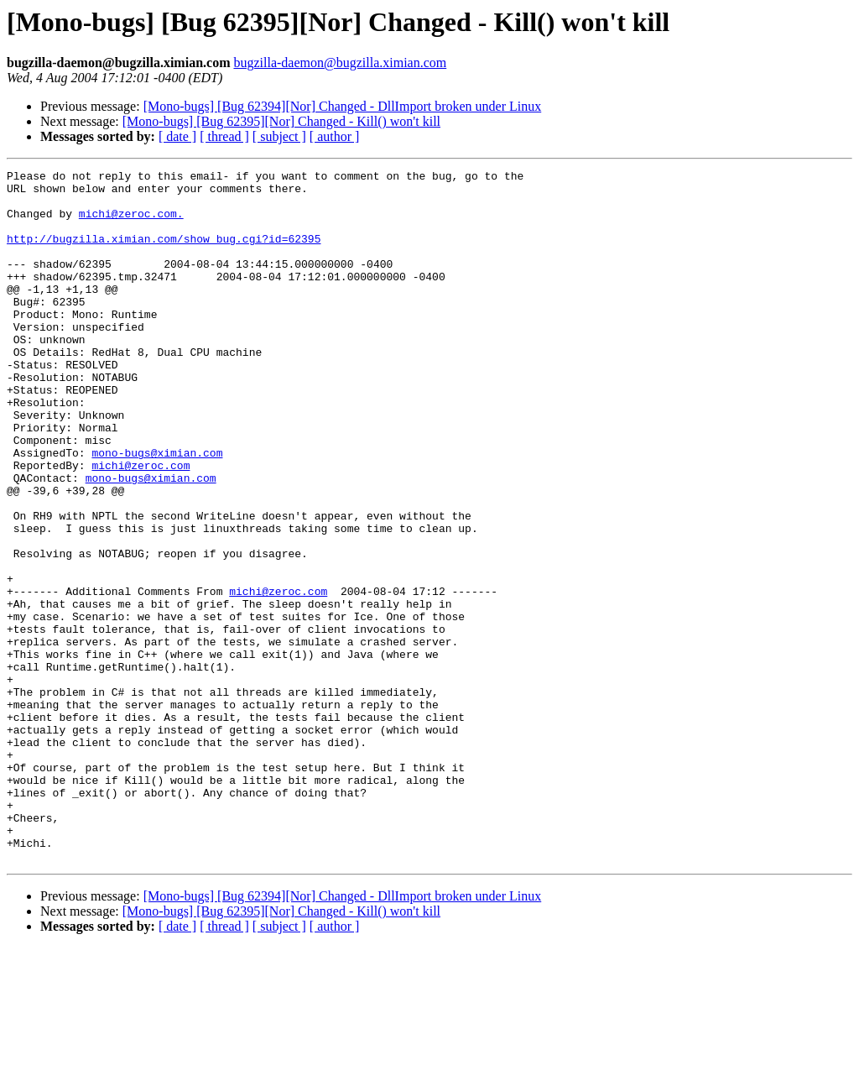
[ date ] (177, 136)
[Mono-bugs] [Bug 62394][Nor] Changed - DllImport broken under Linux (342, 106)
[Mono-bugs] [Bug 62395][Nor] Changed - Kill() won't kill (281, 121)
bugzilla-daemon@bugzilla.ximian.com (339, 62)
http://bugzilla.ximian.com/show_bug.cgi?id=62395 (163, 253)
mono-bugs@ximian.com (156, 510)
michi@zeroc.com (140, 525)
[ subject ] (279, 136)
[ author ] (335, 136)
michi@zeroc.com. (131, 223)
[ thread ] (224, 136)
